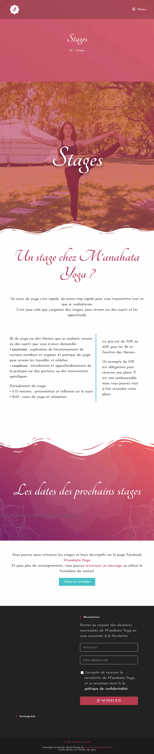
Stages (80, 50)
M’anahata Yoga (77, 560)
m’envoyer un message (104, 566)
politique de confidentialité (106, 689)
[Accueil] (71, 50)
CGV (65, 742)
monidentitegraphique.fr (98, 747)
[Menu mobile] (139, 9)
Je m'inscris (109, 700)
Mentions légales (81, 742)
